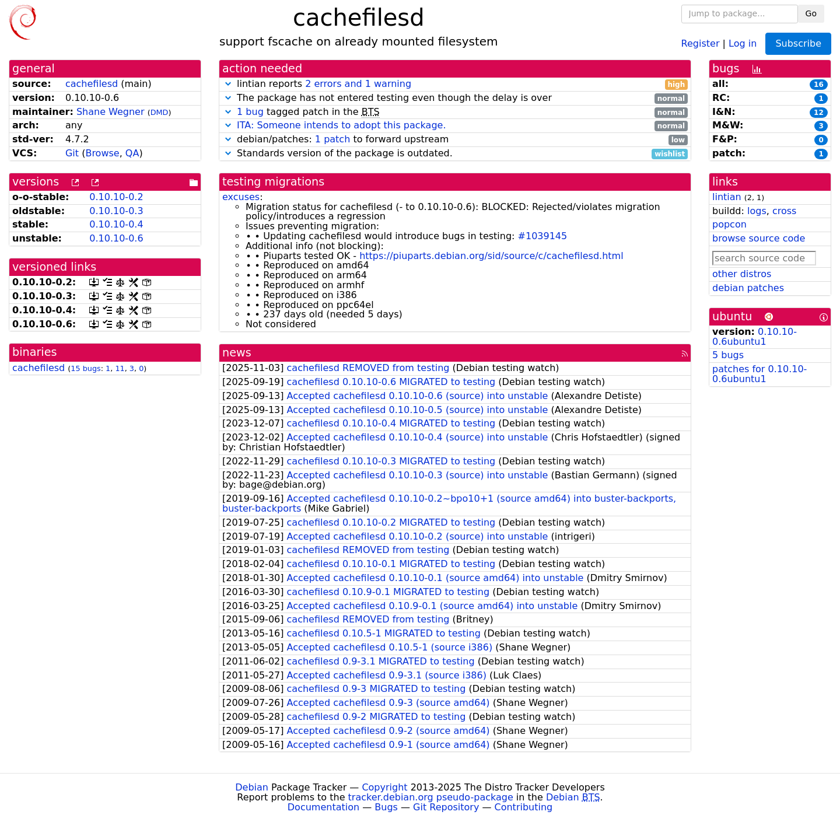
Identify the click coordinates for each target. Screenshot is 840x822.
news (236, 352)
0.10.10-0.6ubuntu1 (754, 336)
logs (756, 210)
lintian (726, 196)
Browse (102, 153)
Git (72, 153)
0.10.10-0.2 (116, 196)
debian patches (748, 287)
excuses (241, 196)
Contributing (524, 807)
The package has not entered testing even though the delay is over (455, 98)
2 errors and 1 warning (358, 83)
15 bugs (85, 368)
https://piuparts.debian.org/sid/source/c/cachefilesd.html (491, 255)
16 (819, 85)
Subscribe (798, 43)
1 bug (250, 111)
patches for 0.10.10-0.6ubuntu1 (759, 373)
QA (132, 153)
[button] (228, 83)
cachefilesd (91, 83)
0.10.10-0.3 (116, 210)
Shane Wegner (110, 111)
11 (119, 368)
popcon (729, 224)
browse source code (758, 238)
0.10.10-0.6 (116, 238)
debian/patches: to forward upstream (455, 140)
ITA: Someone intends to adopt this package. (341, 125)
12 (819, 113)
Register (700, 42)
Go (811, 13)
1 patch (332, 139)
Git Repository (446, 807)
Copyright (384, 787)
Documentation (323, 807)
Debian (251, 787)
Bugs (386, 807)
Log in (743, 42)
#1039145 (543, 236)
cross (784, 210)
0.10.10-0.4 (116, 224)
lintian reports (455, 84)
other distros (741, 273)
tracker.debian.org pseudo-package (430, 797)
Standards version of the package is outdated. (455, 154)
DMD (159, 112)
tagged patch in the (455, 112)
